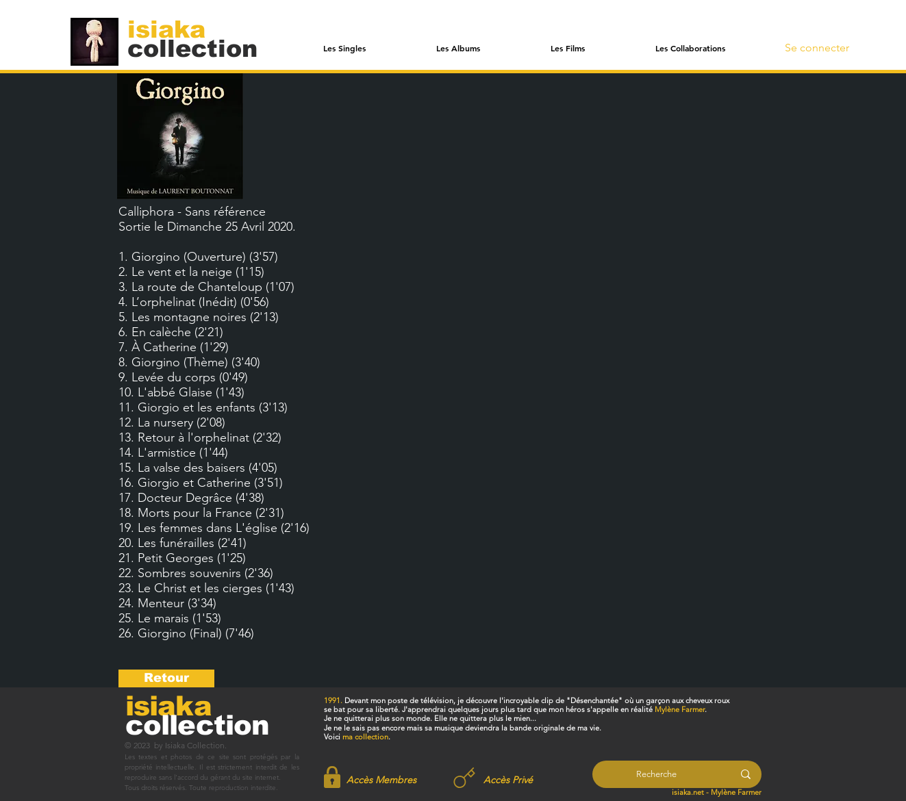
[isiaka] (174, 29)
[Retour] (166, 678)
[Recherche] (656, 774)
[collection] (192, 48)
